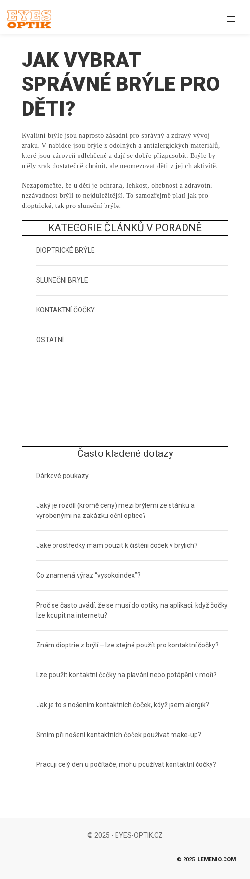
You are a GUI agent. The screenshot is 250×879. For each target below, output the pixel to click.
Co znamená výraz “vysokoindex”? (88, 575)
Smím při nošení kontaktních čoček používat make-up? (118, 734)
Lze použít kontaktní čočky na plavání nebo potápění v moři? (126, 675)
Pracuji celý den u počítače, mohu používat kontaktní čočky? (126, 764)
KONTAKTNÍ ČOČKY (65, 310)
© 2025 (206, 860)
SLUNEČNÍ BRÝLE (62, 280)
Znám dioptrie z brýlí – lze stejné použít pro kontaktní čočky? (127, 645)
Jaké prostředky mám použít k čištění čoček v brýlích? (116, 545)
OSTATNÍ (50, 340)
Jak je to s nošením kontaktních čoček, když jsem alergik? (122, 705)
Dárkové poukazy (62, 475)
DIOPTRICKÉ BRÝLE (65, 250)
